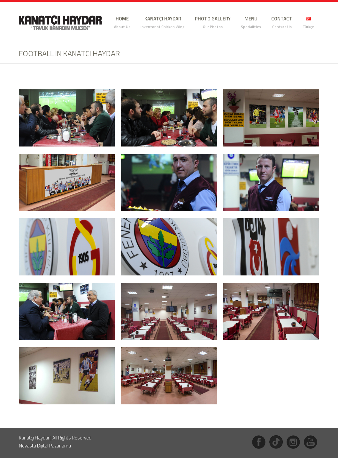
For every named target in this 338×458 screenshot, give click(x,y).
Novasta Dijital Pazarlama (45, 445)
